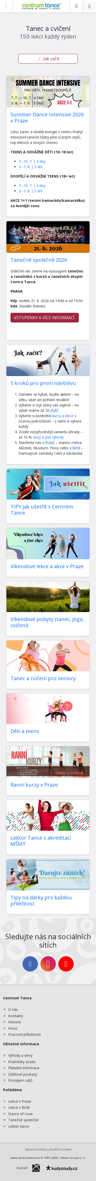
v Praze (48, 442)
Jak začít (48, 58)
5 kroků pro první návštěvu (43, 383)
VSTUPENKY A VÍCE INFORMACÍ (45, 317)
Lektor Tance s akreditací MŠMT (40, 840)
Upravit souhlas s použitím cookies (48, 1149)
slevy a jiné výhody (48, 437)
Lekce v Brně (19, 1107)
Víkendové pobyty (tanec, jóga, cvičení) (47, 622)
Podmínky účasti (21, 1061)
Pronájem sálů (20, 1080)
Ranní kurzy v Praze (34, 784)
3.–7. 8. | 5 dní (30, 166)
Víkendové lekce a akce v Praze (46, 566)
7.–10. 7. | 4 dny (32, 161)
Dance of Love (20, 1113)
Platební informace (23, 1067)
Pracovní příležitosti (24, 1034)
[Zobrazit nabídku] (6, 6)
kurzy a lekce (62, 415)
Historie (14, 1022)
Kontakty (15, 1015)
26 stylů (51, 410)
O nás (13, 1009)
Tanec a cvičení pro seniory (43, 678)
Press (12, 1028)
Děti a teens (24, 731)
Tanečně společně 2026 (38, 259)
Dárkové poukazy (22, 1074)
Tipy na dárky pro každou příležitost (41, 900)
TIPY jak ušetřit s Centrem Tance (41, 509)
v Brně (75, 447)
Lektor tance (18, 1126)
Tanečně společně (23, 1119)
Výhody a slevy (20, 1055)
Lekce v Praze (19, 1101)
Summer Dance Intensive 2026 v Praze (47, 117)
